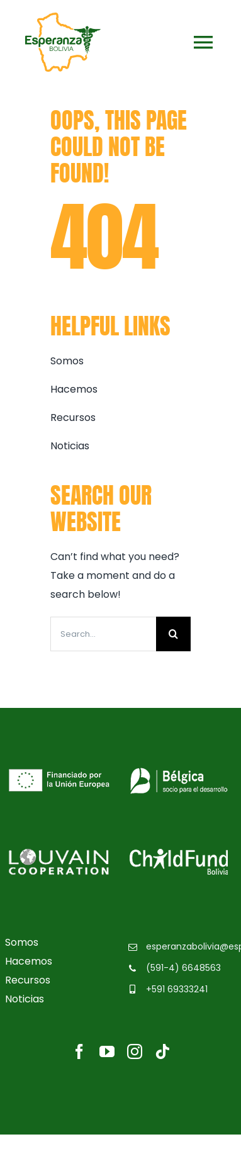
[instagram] (134, 1051)
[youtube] (107, 1051)
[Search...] (103, 634)
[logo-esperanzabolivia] (63, 17)
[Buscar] (173, 634)
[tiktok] (162, 1051)
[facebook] (79, 1051)
